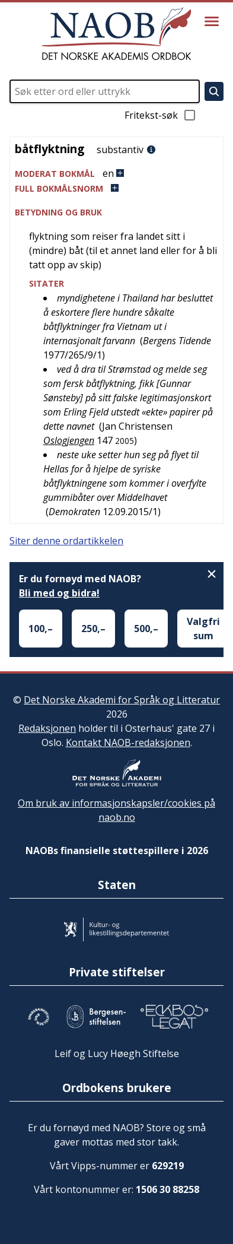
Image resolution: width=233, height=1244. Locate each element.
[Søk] (214, 91)
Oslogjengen (68, 440)
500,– (146, 628)
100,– (40, 628)
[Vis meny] (211, 21)
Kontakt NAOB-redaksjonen (128, 742)
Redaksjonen (47, 728)
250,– (93, 628)
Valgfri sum (203, 628)
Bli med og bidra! (59, 592)
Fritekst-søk (161, 115)
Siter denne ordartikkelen (66, 540)
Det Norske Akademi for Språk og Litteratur (122, 699)
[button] (116, 173)
